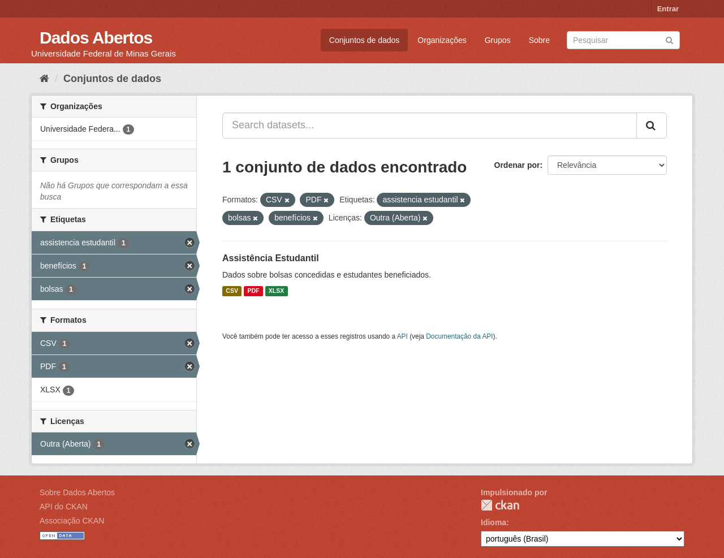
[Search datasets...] (429, 126)
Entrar (668, 9)
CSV (232, 291)
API (402, 336)
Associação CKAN (72, 520)
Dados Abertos (96, 37)
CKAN (500, 505)
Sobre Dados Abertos (77, 492)
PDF (253, 291)
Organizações (441, 40)
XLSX (276, 291)
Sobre (539, 40)
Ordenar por (517, 165)
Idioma (493, 522)
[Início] (44, 78)
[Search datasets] (623, 40)
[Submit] (669, 39)
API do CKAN (64, 506)
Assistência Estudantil (270, 258)
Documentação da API (459, 336)
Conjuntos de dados (364, 40)
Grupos (498, 40)
